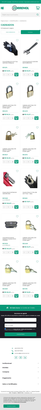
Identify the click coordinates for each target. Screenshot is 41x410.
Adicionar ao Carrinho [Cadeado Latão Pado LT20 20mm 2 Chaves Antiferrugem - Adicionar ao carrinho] (36, 296)
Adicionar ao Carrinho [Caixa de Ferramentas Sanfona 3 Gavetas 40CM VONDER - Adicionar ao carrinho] (16, 252)
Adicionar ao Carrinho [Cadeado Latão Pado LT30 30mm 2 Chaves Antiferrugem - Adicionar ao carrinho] (36, 252)
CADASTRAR (20, 334)
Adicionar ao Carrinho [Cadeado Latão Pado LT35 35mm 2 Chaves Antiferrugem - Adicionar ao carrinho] (16, 161)
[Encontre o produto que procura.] (37, 15)
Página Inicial (4, 21)
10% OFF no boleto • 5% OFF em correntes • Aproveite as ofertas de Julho (20, 2)
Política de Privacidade (20, 402)
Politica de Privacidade (26, 329)
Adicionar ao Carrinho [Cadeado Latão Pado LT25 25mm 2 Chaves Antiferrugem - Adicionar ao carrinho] (16, 296)
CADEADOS (23, 21)
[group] (20, 308)
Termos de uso (16, 329)
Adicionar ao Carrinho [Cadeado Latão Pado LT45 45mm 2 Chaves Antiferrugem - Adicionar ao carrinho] (36, 118)
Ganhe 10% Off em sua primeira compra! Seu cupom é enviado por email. (20, 315)
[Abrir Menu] (2, 8)
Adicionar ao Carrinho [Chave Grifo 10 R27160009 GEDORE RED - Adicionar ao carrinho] (16, 207)
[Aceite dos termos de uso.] (5, 328)
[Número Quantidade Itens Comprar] (8, 74)
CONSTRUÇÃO (14, 21)
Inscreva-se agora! (20, 313)
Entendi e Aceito (11, 406)
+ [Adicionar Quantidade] (12, 74)
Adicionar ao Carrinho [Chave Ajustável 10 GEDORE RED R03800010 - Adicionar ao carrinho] (36, 74)
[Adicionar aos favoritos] (17, 40)
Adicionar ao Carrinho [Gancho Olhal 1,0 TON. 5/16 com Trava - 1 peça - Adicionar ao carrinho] (36, 207)
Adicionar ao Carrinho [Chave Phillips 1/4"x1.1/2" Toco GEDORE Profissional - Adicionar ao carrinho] (16, 74)
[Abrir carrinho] (38, 8)
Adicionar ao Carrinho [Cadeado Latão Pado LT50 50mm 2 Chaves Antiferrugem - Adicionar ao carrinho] (16, 118)
